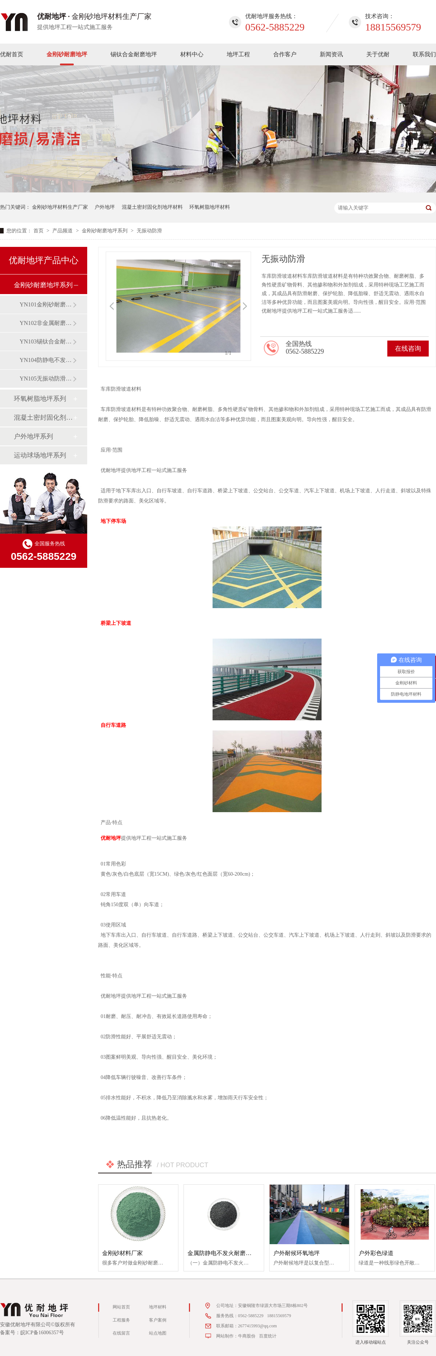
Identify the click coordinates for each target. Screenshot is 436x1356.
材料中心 (191, 54)
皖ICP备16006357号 (42, 1332)
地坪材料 (157, 1307)
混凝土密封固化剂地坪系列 (43, 417)
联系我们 (424, 54)
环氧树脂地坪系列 (40, 398)
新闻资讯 (331, 54)
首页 (39, 230)
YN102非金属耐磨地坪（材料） (46, 323)
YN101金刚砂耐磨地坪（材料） (46, 304)
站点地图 (157, 1333)
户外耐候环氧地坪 (296, 1253)
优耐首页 (11, 54)
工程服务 (121, 1320)
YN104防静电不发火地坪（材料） (46, 360)
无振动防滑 (149, 230)
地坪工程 (238, 54)
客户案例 (157, 1320)
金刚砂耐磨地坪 (67, 54)
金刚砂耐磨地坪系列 (105, 230)
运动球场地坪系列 (40, 455)
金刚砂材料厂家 (122, 1253)
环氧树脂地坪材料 (209, 207)
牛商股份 (246, 1336)
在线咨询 (408, 348)
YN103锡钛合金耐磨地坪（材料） (46, 341)
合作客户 (284, 54)
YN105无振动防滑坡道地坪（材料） (46, 378)
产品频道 (63, 230)
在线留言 (121, 1333)
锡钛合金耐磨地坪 (133, 54)
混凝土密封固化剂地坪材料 (152, 207)
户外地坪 (104, 207)
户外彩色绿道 (376, 1253)
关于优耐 (377, 54)
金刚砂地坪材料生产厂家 (60, 207)
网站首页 (121, 1307)
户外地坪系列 (33, 436)
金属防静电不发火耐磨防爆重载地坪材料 (239, 1253)
